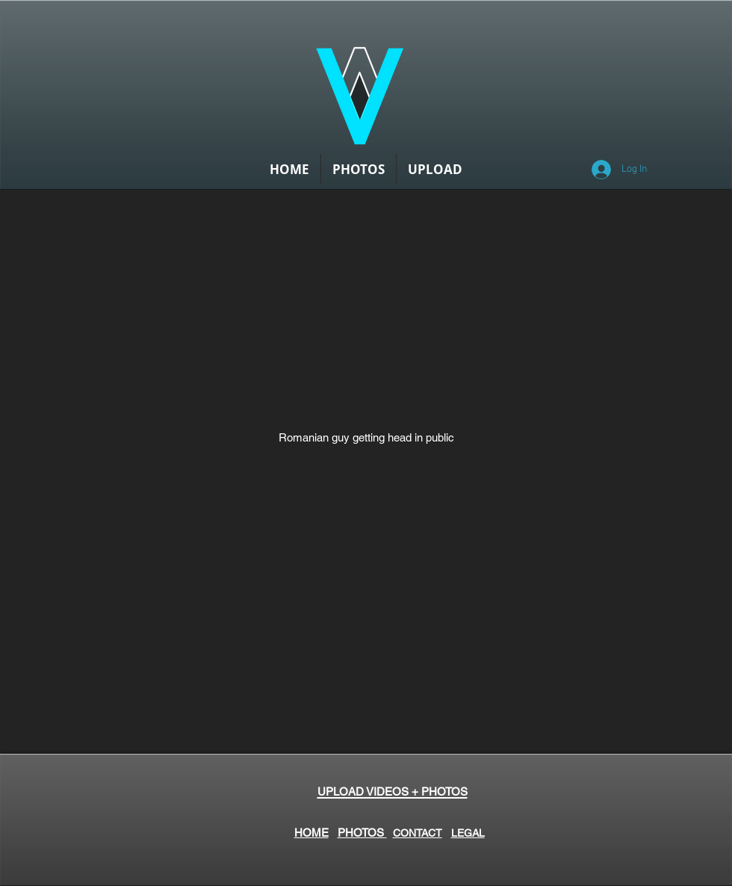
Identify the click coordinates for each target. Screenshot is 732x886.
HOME (311, 832)
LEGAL (468, 833)
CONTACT (417, 833)
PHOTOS (362, 832)
